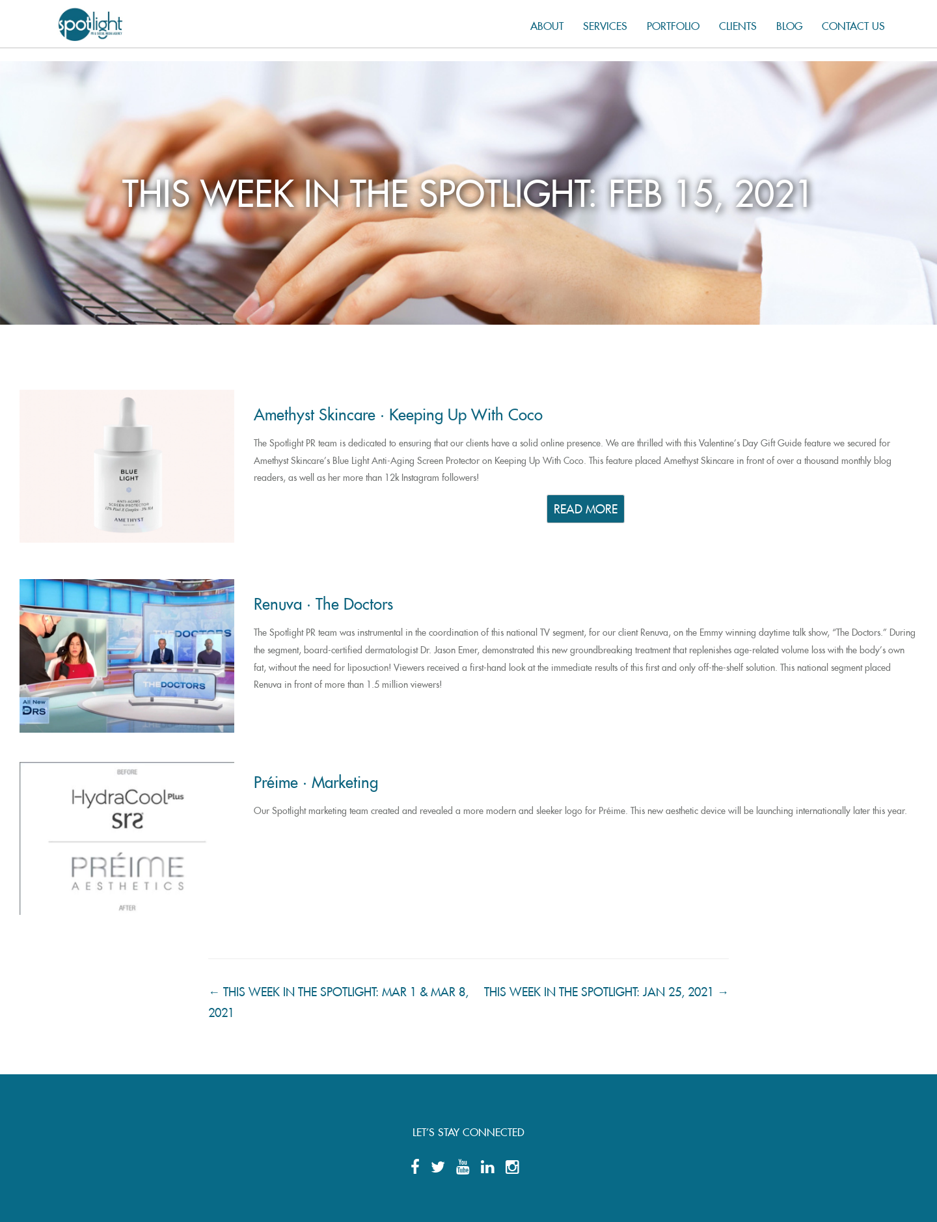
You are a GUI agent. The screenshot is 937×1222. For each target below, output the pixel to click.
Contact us (853, 24)
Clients (738, 24)
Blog (789, 24)
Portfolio (673, 24)
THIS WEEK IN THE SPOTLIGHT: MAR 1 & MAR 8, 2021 (338, 999)
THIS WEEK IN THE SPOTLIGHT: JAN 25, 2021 (606, 989)
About (547, 24)
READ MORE (586, 507)
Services (605, 24)
